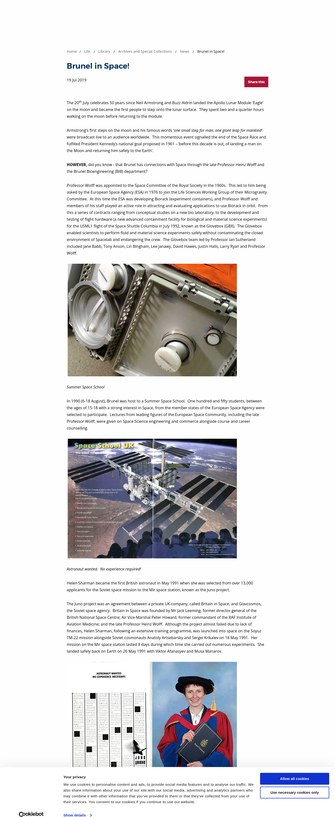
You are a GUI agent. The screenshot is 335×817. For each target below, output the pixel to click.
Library (104, 51)
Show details (74, 807)
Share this (256, 82)
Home (72, 51)
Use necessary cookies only (294, 784)
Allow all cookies (294, 771)
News (184, 51)
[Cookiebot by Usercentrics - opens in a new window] (31, 807)
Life (87, 51)
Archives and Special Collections (145, 51)
